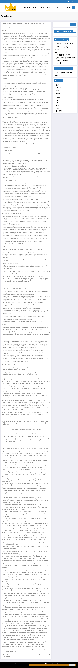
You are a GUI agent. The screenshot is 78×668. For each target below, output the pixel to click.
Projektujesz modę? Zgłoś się (63, 62)
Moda (58, 97)
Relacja (58, 105)
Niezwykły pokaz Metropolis (63, 54)
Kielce (57, 92)
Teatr (58, 102)
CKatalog (59, 7)
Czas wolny (50, 7)
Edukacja (58, 87)
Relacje (35, 7)
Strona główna (18, 664)
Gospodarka (59, 89)
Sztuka (57, 108)
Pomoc (58, 104)
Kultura (42, 7)
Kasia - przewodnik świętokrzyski (64, 72)
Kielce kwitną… (59, 63)
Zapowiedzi (27, 7)
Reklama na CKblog (28, 664)
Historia (58, 90)
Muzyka (59, 99)
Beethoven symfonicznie (62, 60)
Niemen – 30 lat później (61, 46)
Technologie (59, 110)
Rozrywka (58, 107)
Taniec (58, 100)
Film (58, 96)
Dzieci (57, 86)
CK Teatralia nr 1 (60, 55)
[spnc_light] (69, 7)
